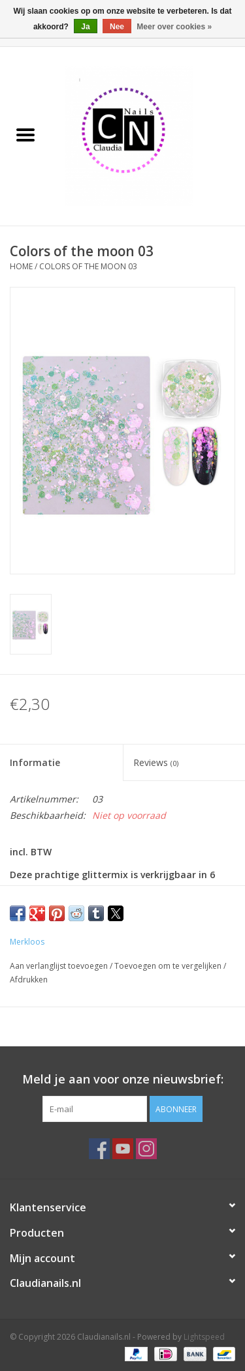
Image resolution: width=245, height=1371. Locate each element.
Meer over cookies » (174, 26)
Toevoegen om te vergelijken (168, 965)
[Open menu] (25, 134)
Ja (85, 26)
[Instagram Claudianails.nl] (146, 1148)
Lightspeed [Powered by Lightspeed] (204, 1336)
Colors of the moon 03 (88, 266)
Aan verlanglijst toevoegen (60, 965)
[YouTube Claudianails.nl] (122, 1148)
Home (21, 266)
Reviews (155, 762)
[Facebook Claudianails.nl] (99, 1148)
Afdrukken (29, 979)
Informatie (35, 762)
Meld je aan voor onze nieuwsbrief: (122, 1079)
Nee (117, 26)
